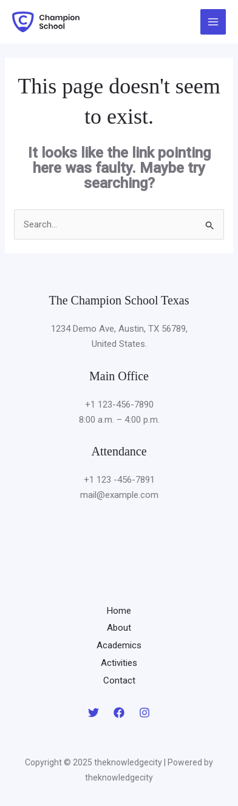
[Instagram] (144, 712)
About (119, 627)
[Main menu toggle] (213, 22)
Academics (119, 645)
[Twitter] (93, 712)
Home (119, 610)
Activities (119, 662)
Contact (119, 680)
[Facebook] (119, 712)
